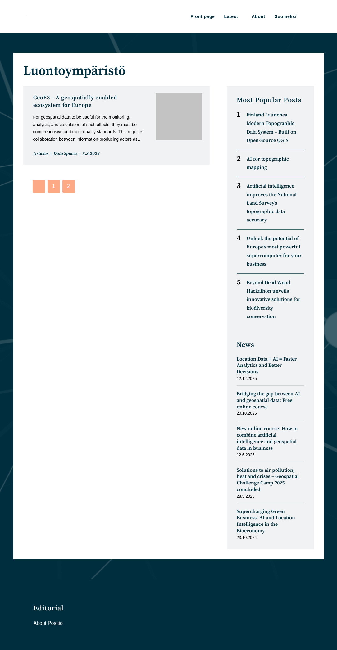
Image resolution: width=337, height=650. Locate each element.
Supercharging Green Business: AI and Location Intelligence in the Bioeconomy (266, 521)
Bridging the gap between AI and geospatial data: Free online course (268, 400)
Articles (40, 154)
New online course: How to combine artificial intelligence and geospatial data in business (267, 438)
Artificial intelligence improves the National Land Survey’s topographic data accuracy (272, 203)
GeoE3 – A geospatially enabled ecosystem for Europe (75, 101)
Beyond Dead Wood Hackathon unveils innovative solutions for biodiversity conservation (273, 300)
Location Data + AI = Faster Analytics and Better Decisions (267, 365)
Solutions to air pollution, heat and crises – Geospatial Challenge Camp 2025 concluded (268, 480)
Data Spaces (65, 154)
